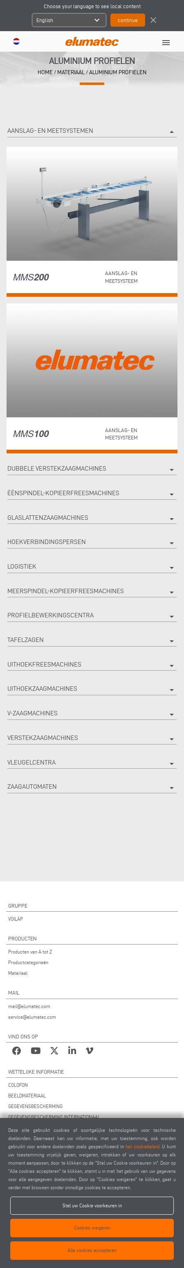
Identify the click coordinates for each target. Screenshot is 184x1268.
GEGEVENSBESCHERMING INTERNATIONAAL (54, 1117)
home (45, 72)
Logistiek (92, 568)
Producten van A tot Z (30, 951)
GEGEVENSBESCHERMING (35, 1106)
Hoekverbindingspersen (92, 543)
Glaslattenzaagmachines (92, 519)
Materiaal (17, 973)
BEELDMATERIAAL (27, 1095)
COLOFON (18, 1085)
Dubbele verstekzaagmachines (92, 470)
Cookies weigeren (92, 1227)
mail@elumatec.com (29, 1006)
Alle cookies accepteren (92, 1250)
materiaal (71, 72)
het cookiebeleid (142, 1146)
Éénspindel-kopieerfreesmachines (92, 494)
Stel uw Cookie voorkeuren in (92, 1205)
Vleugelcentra (92, 764)
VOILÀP (15, 919)
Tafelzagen (92, 641)
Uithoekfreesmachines (92, 666)
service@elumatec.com (32, 1017)
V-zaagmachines (92, 714)
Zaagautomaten (92, 788)
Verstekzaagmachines (92, 739)
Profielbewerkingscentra (92, 616)
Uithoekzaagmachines (92, 690)
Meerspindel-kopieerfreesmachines (92, 592)
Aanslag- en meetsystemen (92, 132)
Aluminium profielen (117, 72)
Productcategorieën (28, 962)
